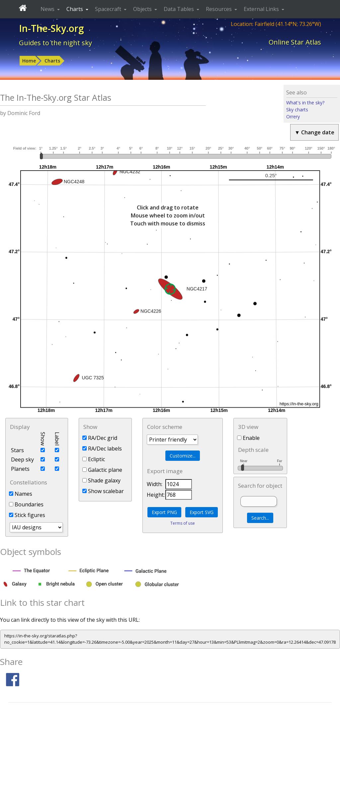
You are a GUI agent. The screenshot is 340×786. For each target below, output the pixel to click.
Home (29, 61)
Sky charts (297, 109)
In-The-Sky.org (51, 28)
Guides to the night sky (55, 42)
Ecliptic (93, 459)
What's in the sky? (305, 102)
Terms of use (182, 523)
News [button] (48, 9)
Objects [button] (143, 9)
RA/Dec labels (102, 448)
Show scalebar (103, 491)
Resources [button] (219, 9)
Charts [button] (75, 9)
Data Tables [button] (179, 9)
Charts (52, 61)
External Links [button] (262, 9)
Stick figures (27, 515)
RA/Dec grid (99, 438)
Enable (248, 438)
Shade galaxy (101, 480)
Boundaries (26, 504)
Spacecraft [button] (109, 9)
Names (20, 493)
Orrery (293, 116)
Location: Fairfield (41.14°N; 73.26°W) (276, 24)
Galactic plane (102, 469)
